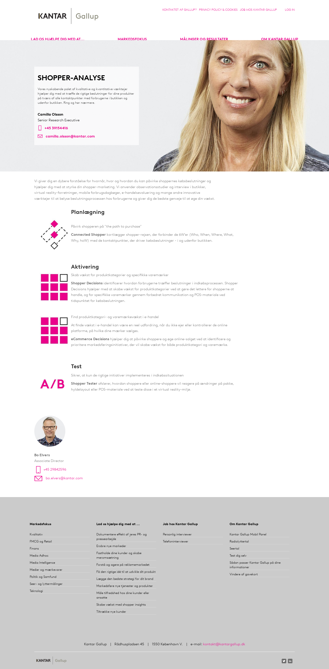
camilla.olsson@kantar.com (70, 136)
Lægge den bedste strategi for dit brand (124, 579)
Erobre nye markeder (111, 546)
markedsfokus (132, 39)
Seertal (234, 548)
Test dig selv (238, 556)
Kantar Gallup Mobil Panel (248, 534)
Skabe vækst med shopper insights (121, 605)
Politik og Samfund (43, 577)
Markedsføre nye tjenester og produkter (124, 586)
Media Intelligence (42, 563)
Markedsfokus (40, 524)
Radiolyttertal (239, 541)
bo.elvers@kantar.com (64, 478)
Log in (290, 9)
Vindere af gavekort (244, 574)
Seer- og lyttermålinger (46, 584)
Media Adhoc (39, 556)
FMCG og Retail (41, 541)
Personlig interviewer (177, 534)
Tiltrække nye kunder (111, 612)
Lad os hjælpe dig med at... (58, 39)
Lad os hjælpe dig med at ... (118, 524)
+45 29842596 (54, 470)
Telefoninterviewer (175, 541)
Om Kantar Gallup (279, 39)
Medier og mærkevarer (46, 570)
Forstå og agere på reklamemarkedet (122, 565)
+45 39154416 (56, 128)
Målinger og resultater (204, 39)
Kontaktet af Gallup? (179, 9)
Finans (34, 548)
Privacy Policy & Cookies (218, 9)
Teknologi (36, 591)
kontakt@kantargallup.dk (224, 644)
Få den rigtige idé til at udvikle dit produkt (126, 572)
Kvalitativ (36, 534)
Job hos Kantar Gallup (258, 9)
